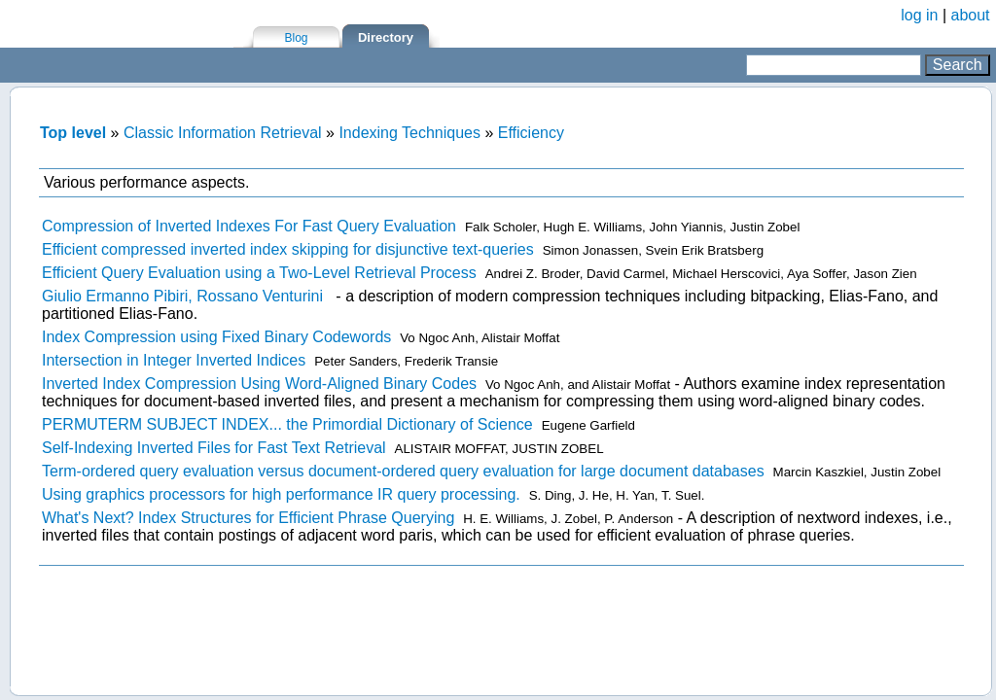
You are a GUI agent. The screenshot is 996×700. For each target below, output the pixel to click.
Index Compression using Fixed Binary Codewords (216, 337)
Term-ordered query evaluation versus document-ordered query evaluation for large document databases (403, 471)
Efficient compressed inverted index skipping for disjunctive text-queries (288, 249)
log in (919, 15)
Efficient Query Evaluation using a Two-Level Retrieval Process (259, 272)
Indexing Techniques (409, 132)
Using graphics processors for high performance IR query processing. (281, 494)
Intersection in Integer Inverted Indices (173, 360)
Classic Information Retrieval (223, 132)
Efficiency (531, 132)
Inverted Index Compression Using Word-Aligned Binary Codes (259, 383)
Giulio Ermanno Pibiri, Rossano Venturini (182, 296)
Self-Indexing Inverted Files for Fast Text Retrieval (214, 447)
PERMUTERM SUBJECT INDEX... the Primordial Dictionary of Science (287, 424)
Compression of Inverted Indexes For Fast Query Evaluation (249, 226)
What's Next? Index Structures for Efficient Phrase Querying (248, 517)
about (970, 15)
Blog (295, 38)
